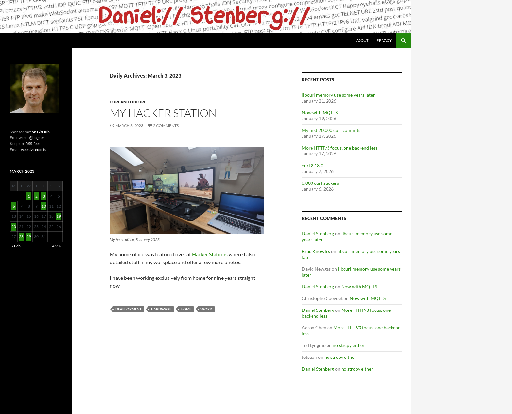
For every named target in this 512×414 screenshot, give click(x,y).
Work (206, 309)
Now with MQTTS (320, 112)
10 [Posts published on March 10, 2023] (43, 206)
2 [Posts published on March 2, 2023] (36, 196)
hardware (161, 309)
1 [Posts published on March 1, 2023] (29, 196)
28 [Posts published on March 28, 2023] (21, 236)
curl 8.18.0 (312, 165)
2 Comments (166, 125)
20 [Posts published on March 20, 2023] (13, 226)
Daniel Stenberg (318, 233)
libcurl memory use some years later (338, 95)
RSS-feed (33, 143)
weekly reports (33, 149)
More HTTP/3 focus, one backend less (339, 148)
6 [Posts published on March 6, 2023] (14, 206)
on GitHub (40, 131)
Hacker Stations (210, 254)
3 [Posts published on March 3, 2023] (44, 196)
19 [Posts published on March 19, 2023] (58, 216)
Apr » (56, 245)
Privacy (384, 40)
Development (128, 309)
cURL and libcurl (128, 101)
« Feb (16, 245)
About (362, 40)
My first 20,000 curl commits (331, 130)
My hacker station (163, 112)
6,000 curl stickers (320, 183)
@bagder (36, 137)
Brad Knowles (316, 251)
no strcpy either (349, 345)
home (186, 309)
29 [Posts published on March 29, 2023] (28, 236)
